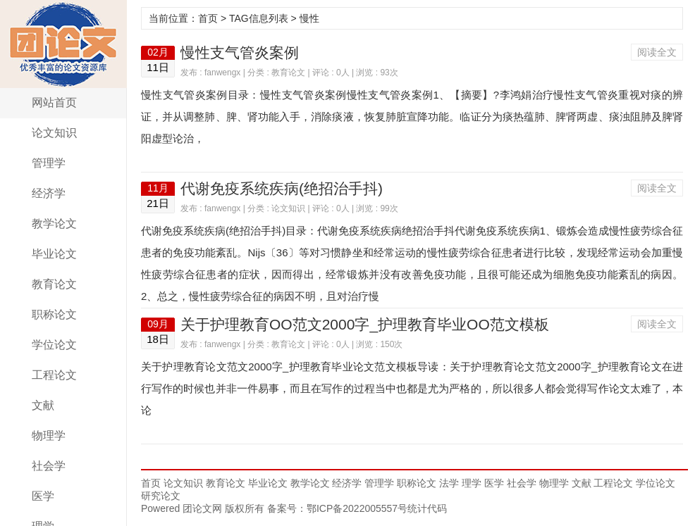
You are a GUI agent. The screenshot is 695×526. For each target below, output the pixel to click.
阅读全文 (657, 52)
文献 (43, 405)
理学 (471, 483)
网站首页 (54, 102)
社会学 (49, 466)
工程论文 (54, 375)
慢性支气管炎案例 (239, 52)
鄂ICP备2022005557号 (357, 508)
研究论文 (160, 495)
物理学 (49, 436)
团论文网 (63, 44)
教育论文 (54, 284)
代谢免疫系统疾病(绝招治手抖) (281, 188)
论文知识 (54, 133)
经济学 (49, 193)
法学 (449, 483)
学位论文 (54, 345)
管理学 (49, 163)
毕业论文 (54, 254)
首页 (208, 18)
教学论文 (54, 224)
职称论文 (54, 314)
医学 (43, 496)
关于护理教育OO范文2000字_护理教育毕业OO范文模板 (364, 324)
